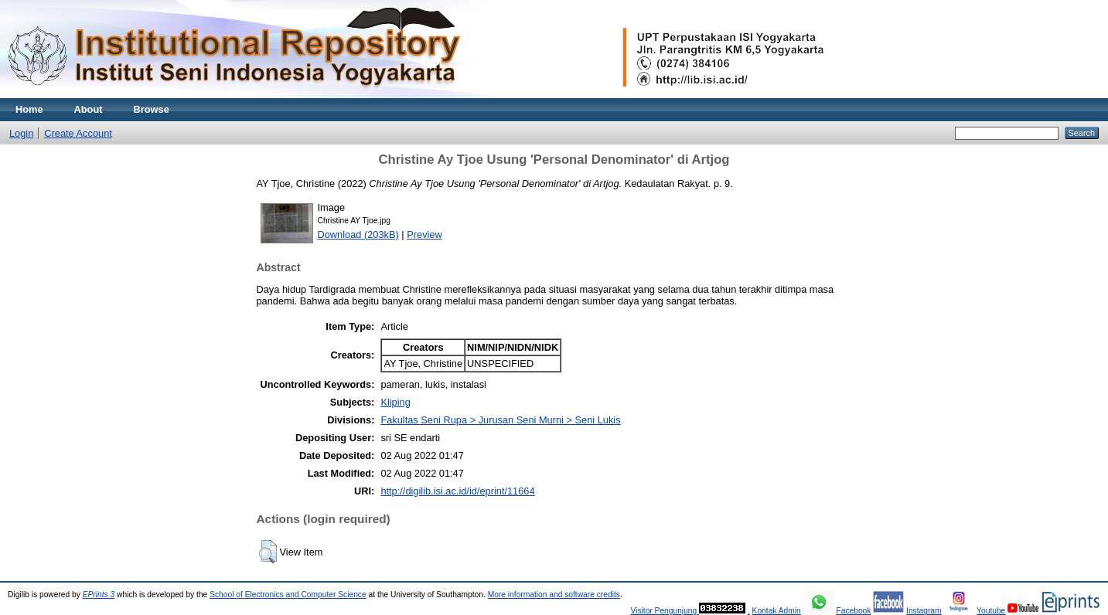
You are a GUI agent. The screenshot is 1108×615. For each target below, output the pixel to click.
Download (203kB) (358, 234)
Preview (424, 234)
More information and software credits (554, 594)
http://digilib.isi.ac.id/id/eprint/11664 (457, 491)
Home (29, 109)
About (88, 109)
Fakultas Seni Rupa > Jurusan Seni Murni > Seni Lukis (500, 420)
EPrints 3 (99, 594)
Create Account (78, 133)
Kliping (395, 402)
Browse (151, 109)
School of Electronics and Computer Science (288, 594)
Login (21, 133)
